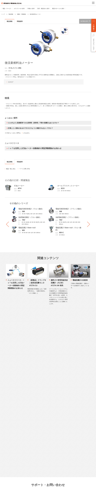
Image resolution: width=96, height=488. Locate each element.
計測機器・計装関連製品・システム (16, 392)
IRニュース (39, 439)
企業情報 (9, 425)
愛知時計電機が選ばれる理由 (73, 375)
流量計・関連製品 (21, 14)
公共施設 (8, 414)
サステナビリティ (71, 402)
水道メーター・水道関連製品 (14, 381)
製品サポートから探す (58, 8)
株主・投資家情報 (41, 425)
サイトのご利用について (7, 485)
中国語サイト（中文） (72, 440)
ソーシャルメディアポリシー (36, 485)
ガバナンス (69, 413)
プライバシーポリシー (21, 485)
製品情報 (11, 14)
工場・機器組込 (10, 411)
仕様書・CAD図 (40, 378)
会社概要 (8, 430)
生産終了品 (39, 381)
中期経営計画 (39, 430)
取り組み (68, 392)
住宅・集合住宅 (10, 405)
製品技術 (68, 389)
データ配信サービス (11, 395)
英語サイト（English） (72, 438)
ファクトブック (40, 442)
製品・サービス (7, 8)
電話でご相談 (39, 389)
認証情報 (8, 464)
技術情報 (68, 372)
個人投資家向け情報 (41, 436)
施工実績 (68, 395)
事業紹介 (8, 433)
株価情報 (38, 461)
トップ (3, 14)
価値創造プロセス (70, 416)
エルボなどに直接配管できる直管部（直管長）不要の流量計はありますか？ (33, 123)
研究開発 (68, 386)
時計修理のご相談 (41, 395)
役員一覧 (8, 453)
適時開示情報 (39, 450)
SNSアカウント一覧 (71, 473)
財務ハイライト (40, 433)
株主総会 (38, 464)
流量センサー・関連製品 (13, 386)
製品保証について (41, 405)
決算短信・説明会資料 (42, 444)
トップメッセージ (70, 405)
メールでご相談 (40, 386)
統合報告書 (39, 456)
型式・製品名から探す (43, 8)
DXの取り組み (10, 458)
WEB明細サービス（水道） (13, 397)
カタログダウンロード (42, 375)
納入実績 (68, 397)
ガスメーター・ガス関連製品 (14, 378)
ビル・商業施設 (10, 408)
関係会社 (8, 450)
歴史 (7, 461)
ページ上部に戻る (24, 168)
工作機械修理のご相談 (42, 397)
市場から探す (31, 8)
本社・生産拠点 (10, 447)
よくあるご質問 (40, 383)
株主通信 (38, 458)
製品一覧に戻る (10, 168)
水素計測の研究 (70, 383)
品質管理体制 (69, 381)
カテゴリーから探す (19, 8)
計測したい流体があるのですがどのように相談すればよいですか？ (30, 128)
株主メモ (38, 467)
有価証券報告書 (40, 447)
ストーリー (9, 436)
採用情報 (68, 428)
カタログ (10, 82)
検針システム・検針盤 (12, 389)
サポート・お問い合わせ (43, 372)
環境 (67, 408)
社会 (67, 410)
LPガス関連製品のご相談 (43, 392)
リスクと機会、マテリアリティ (74, 419)
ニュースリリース (71, 425)
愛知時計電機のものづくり (73, 378)
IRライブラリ (39, 453)
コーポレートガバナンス (13, 442)
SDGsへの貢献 (10, 456)
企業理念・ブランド (11, 439)
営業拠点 (8, 444)
